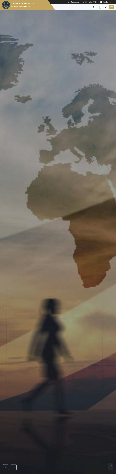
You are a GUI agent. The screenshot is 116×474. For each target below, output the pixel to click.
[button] (6, 467)
